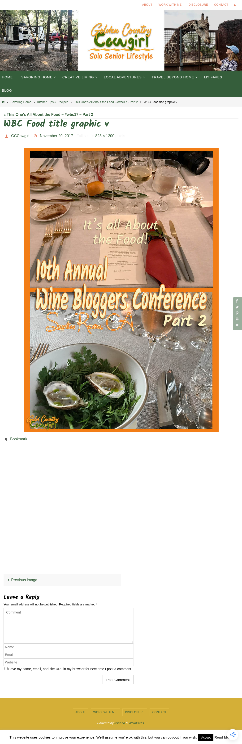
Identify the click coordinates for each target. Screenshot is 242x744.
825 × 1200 (104, 136)
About (147, 4)
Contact (221, 4)
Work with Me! (170, 4)
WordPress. (137, 723)
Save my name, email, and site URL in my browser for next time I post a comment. (70, 669)
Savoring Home (20, 102)
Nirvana (119, 723)
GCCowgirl (20, 136)
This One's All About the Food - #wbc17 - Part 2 (106, 102)
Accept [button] (206, 737)
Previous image (21, 580)
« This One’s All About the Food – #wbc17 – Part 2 (48, 115)
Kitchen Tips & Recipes (53, 102)
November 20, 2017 (56, 136)
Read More (223, 737)
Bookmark (18, 439)
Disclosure (198, 4)
